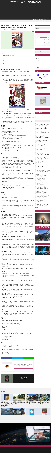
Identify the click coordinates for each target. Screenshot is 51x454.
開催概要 (3, 57)
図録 (3, 65)
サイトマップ (37, 62)
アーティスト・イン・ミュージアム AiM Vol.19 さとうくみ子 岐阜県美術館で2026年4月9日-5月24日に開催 (32, 418)
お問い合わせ (37, 58)
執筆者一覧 (37, 67)
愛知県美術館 (14, 29)
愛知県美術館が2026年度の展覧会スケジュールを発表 (44, 403)
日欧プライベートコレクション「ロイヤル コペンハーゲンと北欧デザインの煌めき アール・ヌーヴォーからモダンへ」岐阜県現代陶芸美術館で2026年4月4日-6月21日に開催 (7, 404)
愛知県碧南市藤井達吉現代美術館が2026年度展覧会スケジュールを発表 (18, 417)
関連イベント (4, 63)
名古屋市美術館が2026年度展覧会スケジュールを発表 (31, 403)
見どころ (3, 60)
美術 (11, 29)
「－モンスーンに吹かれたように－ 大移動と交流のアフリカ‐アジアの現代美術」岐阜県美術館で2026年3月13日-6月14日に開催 (44, 418)
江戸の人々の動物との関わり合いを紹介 (8, 55)
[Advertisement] (25, 12)
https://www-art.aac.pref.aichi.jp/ (13, 141)
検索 (36, 207)
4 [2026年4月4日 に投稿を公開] (46, 37)
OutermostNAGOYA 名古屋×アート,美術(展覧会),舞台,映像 (25, 2)
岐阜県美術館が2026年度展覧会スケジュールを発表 (19, 403)
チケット (3, 58)
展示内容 (3, 61)
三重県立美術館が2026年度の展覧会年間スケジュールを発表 (6, 417)
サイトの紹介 (37, 60)
